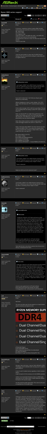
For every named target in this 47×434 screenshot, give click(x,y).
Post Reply (5, 15)
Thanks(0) (33, 22)
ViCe (3, 391)
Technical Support (13, 5)
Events (33, 8)
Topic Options (42, 19)
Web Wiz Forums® (24, 429)
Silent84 (4, 203)
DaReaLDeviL (6, 177)
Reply (44, 22)
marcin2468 (5, 254)
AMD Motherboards (22, 5)
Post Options (25, 22)
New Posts (41, 5)
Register (40, 8)
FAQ (25, 8)
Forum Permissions (42, 426)
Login (45, 8)
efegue (4, 148)
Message (17, 19)
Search (29, 8)
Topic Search (33, 19)
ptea (3, 49)
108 (43, 15)
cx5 (3, 296)
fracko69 (4, 22)
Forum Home (5, 5)
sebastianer (5, 75)
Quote (40, 22)
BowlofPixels (6, 359)
